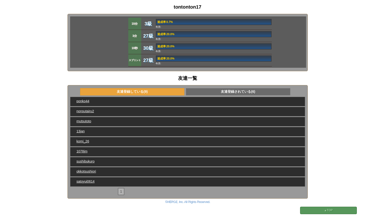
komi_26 (83, 141)
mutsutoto (84, 121)
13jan (81, 131)
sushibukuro (86, 161)
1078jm (82, 151)
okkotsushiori (86, 171)
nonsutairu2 (85, 111)
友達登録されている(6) (238, 91)
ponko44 (83, 101)
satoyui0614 (86, 181)
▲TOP (328, 210)
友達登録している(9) (132, 91)
